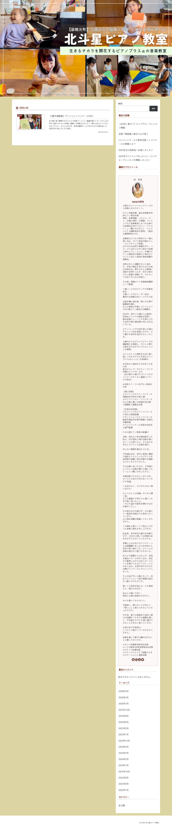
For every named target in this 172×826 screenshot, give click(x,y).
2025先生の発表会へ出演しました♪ (136, 150)
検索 (120, 103)
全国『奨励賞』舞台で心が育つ (133, 133)
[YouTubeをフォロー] (139, 659)
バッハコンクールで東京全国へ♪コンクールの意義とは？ (138, 142)
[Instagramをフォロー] (136, 659)
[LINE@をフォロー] (142, 659)
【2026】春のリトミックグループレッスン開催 (138, 125)
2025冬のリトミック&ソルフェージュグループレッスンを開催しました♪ (138, 158)
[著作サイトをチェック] (133, 659)
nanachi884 (138, 201)
